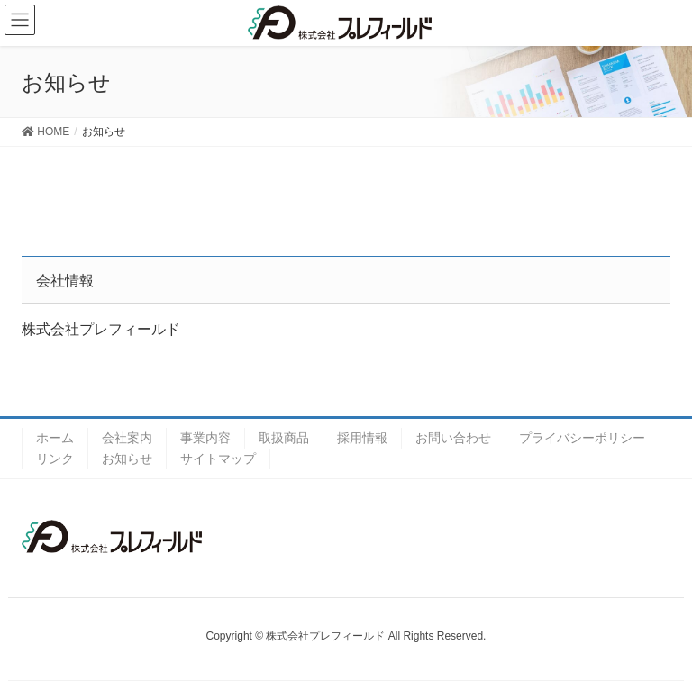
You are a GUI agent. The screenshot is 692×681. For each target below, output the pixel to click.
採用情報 (362, 438)
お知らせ (127, 458)
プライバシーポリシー (582, 438)
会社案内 (127, 438)
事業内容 (205, 438)
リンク (55, 458)
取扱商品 (284, 438)
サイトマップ (218, 458)
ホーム (55, 438)
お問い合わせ (453, 438)
